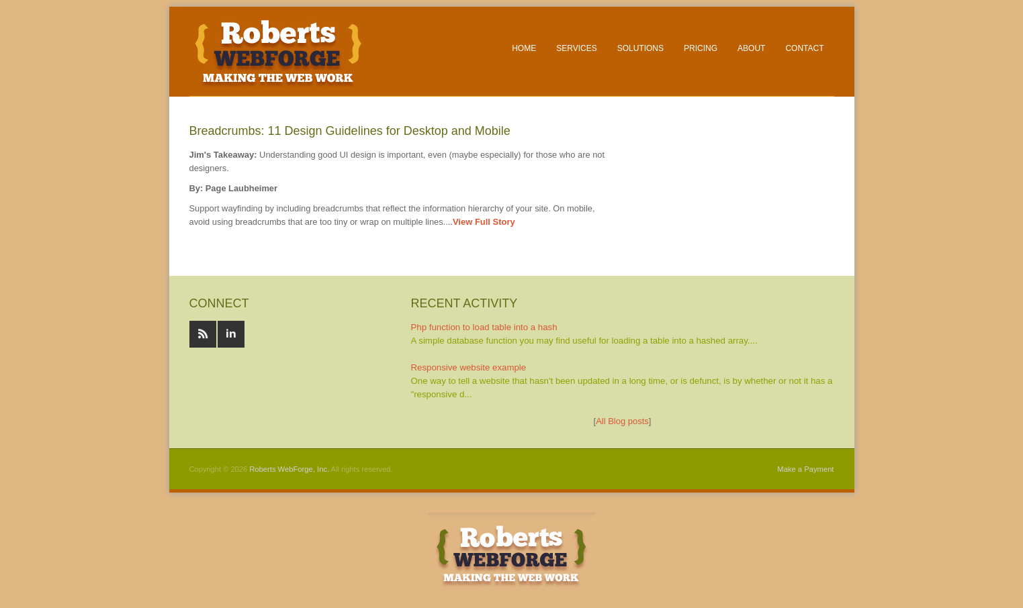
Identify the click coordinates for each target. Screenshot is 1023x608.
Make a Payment (805, 469)
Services (576, 48)
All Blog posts (622, 421)
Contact (804, 48)
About (751, 48)
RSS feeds (202, 334)
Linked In (231, 334)
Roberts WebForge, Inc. (289, 469)
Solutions (640, 48)
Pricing (700, 48)
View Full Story (484, 222)
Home (524, 48)
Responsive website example (469, 367)
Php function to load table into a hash (484, 327)
